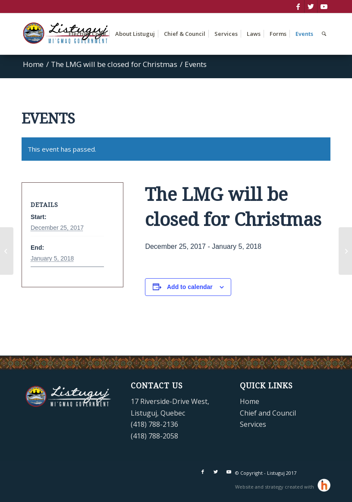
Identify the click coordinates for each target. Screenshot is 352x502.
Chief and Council (268, 413)
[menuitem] (87, 33)
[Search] (323, 33)
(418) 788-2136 (154, 424)
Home (249, 401)
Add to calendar (190, 286)
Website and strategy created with (275, 486)
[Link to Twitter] (311, 6)
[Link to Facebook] (298, 6)
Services (253, 424)
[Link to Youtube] (323, 6)
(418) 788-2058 (154, 436)
